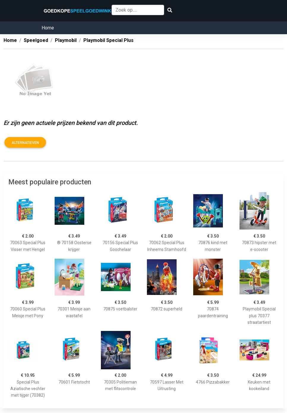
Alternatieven (25, 143)
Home (48, 28)
